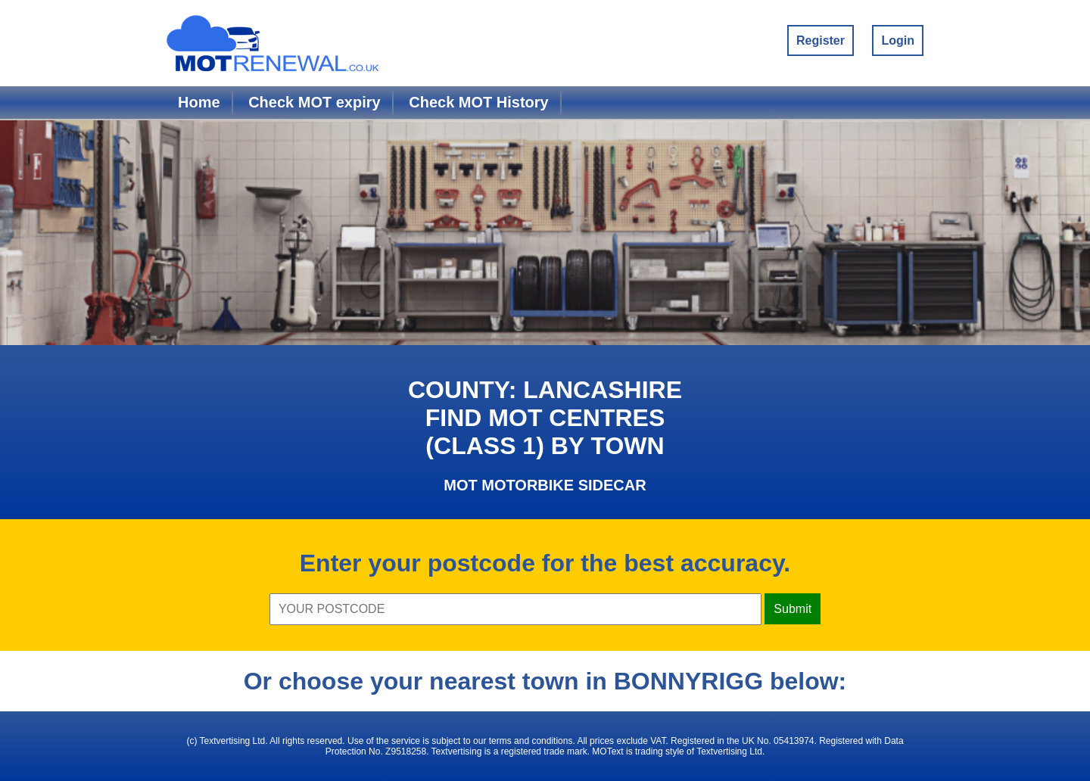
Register (820, 40)
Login (897, 40)
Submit (792, 608)
